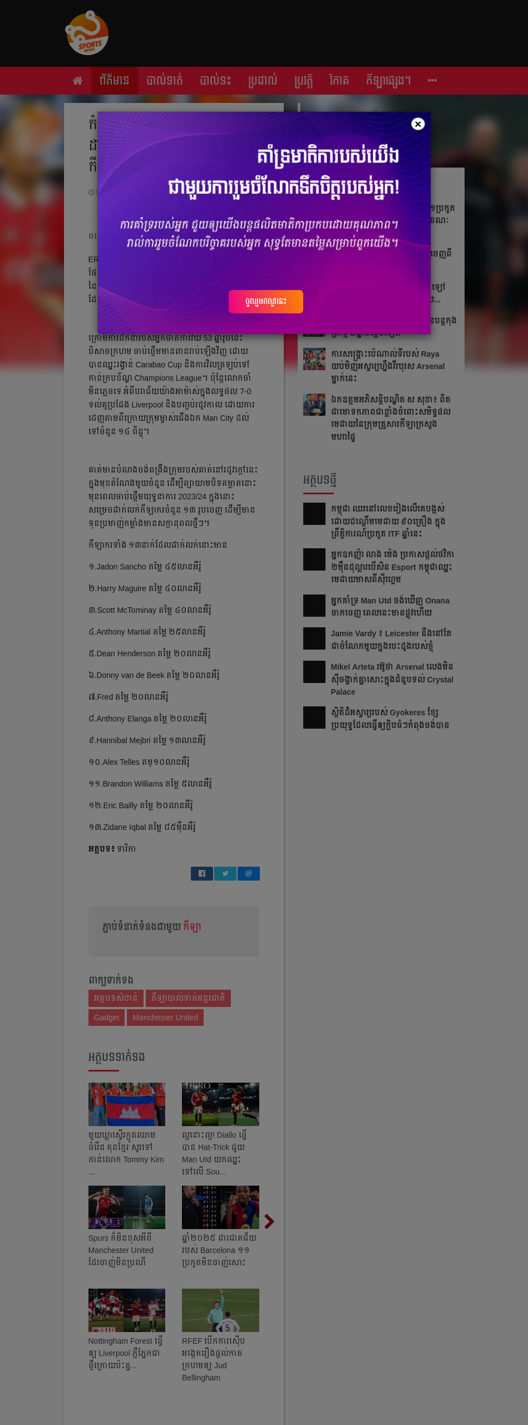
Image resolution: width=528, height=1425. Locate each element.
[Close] (418, 123)
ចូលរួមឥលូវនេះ (266, 301)
